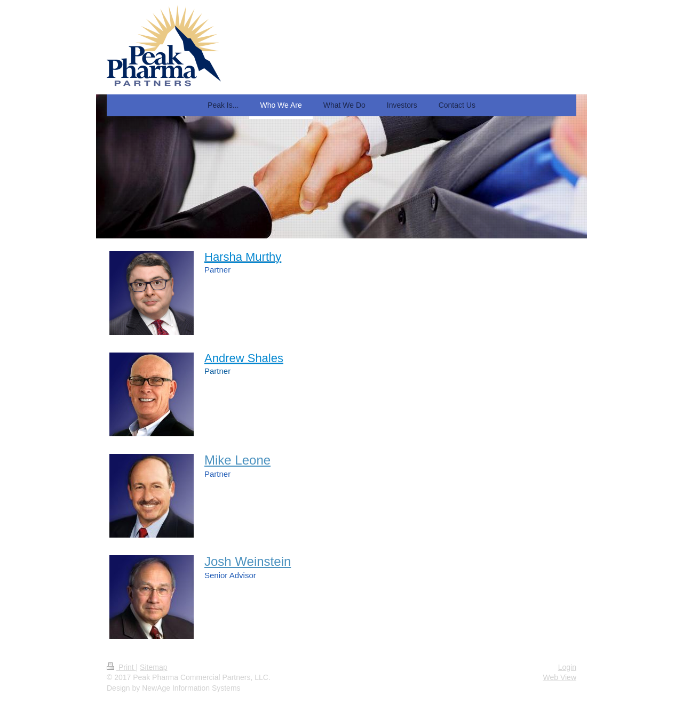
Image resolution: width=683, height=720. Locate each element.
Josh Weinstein (247, 561)
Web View (559, 677)
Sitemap (153, 667)
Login (567, 667)
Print (121, 667)
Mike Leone (237, 460)
